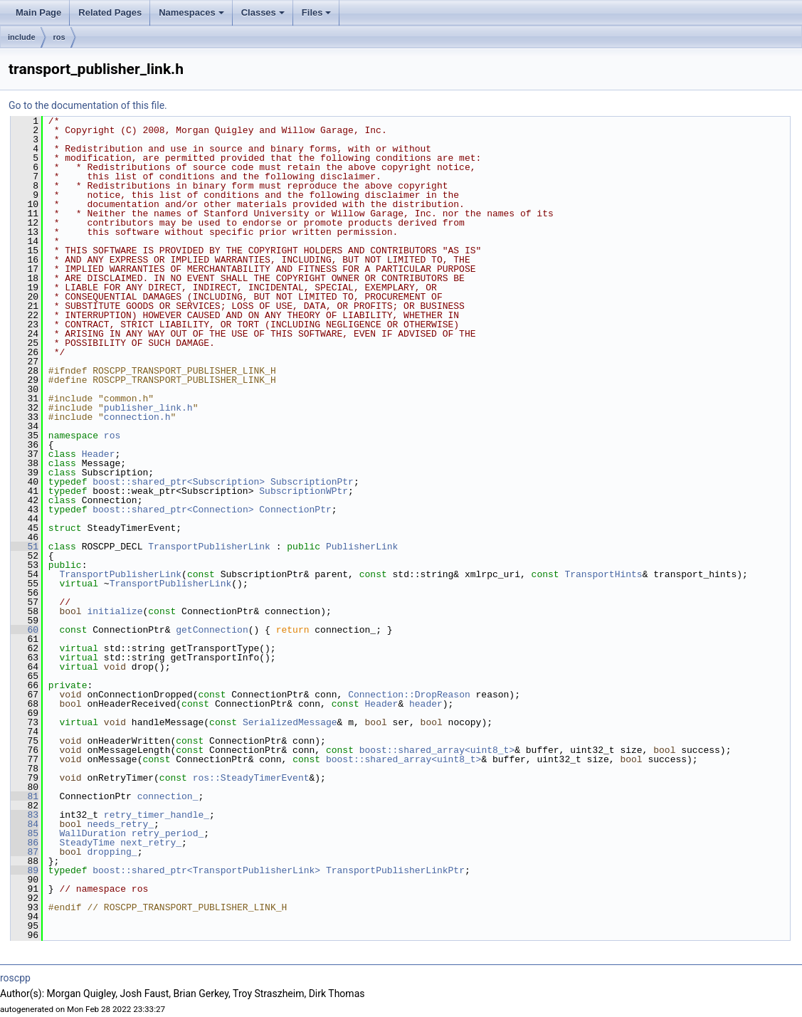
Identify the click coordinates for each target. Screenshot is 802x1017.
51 (24, 546)
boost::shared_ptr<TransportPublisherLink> (206, 870)
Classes (264, 16)
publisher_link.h (148, 407)
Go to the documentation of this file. (88, 105)
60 (24, 629)
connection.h (137, 417)
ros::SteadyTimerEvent (251, 777)
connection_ (168, 796)
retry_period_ (168, 833)
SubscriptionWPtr (303, 491)
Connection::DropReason (409, 694)
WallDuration (92, 833)
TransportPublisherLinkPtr (395, 870)
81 (24, 796)
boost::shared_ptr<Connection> (173, 509)
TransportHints (603, 574)
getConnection (212, 629)
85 (24, 833)
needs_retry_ (120, 824)
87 (24, 851)
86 (24, 842)
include (22, 37)
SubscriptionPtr (312, 481)
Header (98, 454)
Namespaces (192, 16)
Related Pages (110, 12)
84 (24, 824)
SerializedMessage (290, 722)
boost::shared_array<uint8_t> (437, 750)
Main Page (38, 12)
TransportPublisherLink (209, 546)
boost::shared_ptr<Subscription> (179, 481)
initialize (114, 611)
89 (24, 870)
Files (318, 16)
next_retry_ (150, 842)
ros (59, 37)
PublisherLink (362, 546)
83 (24, 814)
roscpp (15, 978)
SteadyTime (87, 842)
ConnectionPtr (295, 509)
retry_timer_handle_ (156, 814)
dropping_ (112, 851)
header (426, 703)
